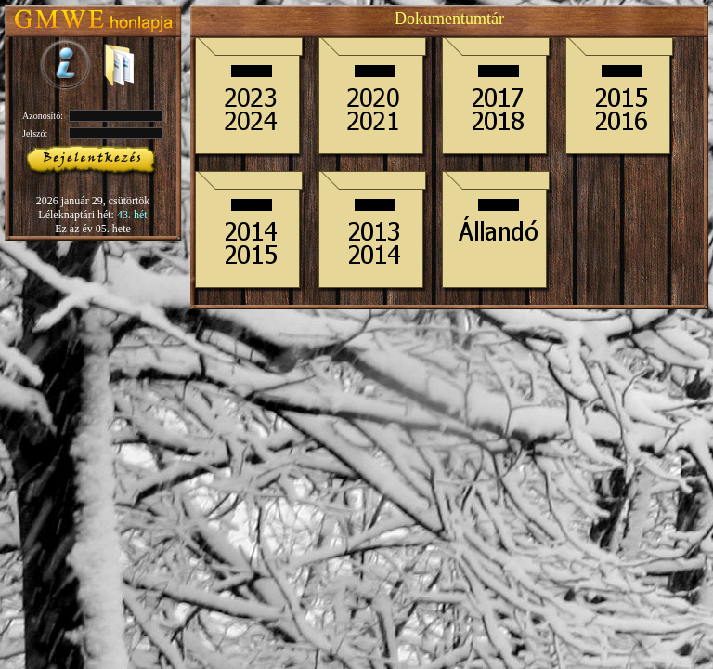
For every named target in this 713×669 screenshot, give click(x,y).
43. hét (132, 214)
